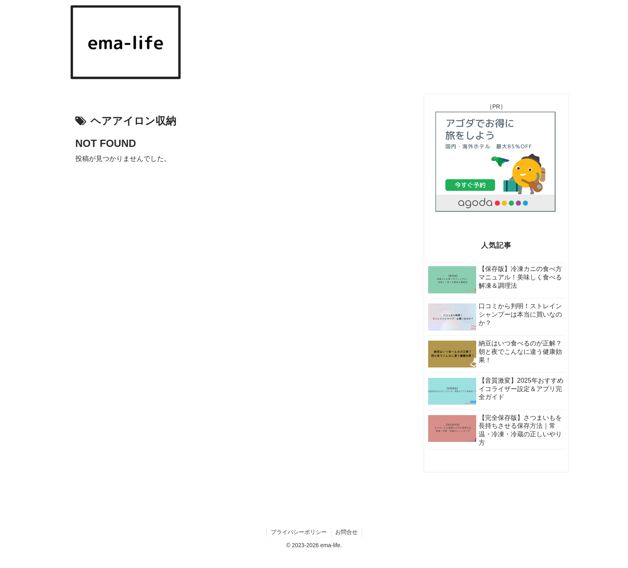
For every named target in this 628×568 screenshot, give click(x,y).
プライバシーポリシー (299, 532)
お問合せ (346, 532)
